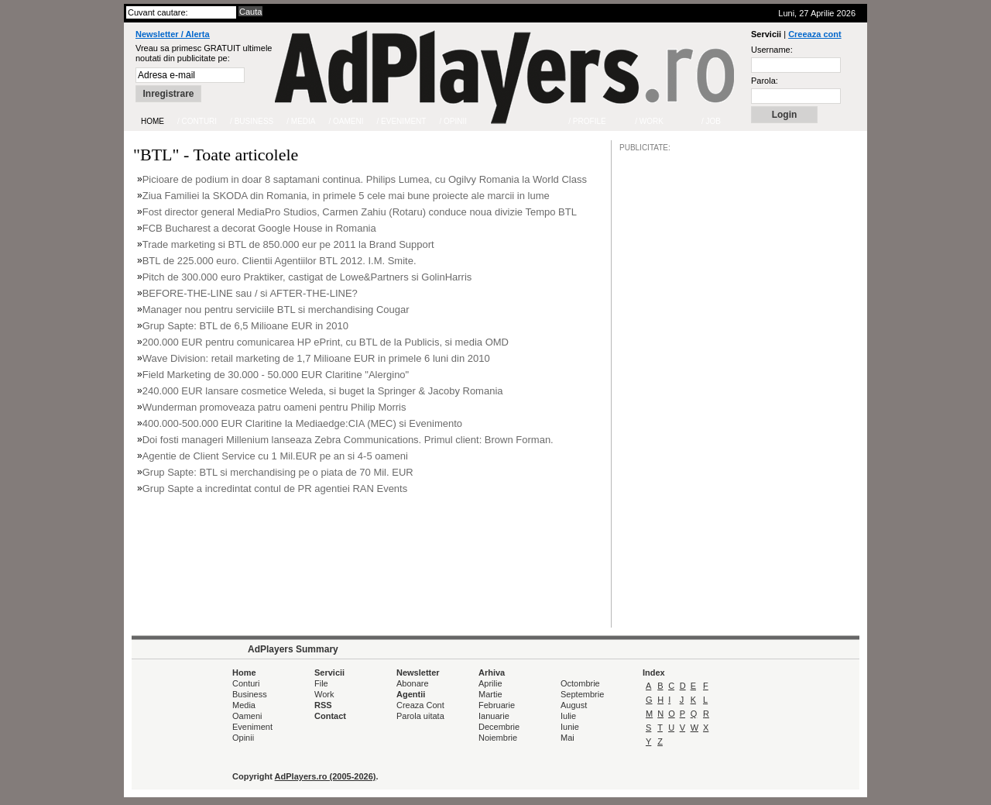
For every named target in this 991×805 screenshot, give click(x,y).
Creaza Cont (420, 705)
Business (249, 694)
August (574, 705)
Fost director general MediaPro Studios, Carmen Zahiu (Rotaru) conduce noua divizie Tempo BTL (359, 212)
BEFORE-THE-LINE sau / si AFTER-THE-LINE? (250, 293)
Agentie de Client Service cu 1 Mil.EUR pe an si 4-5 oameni (275, 456)
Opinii (243, 737)
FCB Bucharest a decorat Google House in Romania (259, 228)
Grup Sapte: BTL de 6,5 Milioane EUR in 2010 (245, 326)
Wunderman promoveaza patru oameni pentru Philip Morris (274, 407)
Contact (330, 716)
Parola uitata (420, 716)
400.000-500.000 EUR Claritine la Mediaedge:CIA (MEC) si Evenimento (302, 423)
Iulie (568, 716)
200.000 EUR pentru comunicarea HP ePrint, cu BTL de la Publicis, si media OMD (325, 342)
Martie (490, 694)
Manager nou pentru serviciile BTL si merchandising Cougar (276, 309)
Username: (772, 49)
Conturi (245, 683)
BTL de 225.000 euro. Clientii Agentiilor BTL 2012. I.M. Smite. (279, 261)
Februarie (496, 705)
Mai (567, 737)
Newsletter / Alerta (172, 34)
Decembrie (499, 726)
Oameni (247, 716)
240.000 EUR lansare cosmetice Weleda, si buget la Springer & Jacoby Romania (322, 391)
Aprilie (490, 683)
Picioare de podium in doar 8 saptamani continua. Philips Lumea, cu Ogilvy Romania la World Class (364, 179)
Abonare (412, 683)
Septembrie (582, 694)
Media (243, 705)
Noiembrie (497, 737)
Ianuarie (493, 716)
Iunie (570, 726)
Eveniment (252, 726)
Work (324, 694)
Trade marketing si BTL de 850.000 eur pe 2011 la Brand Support (288, 244)
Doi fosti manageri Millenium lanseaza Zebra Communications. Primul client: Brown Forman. (348, 440)
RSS (323, 705)
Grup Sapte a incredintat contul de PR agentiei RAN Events (275, 488)
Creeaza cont (814, 34)
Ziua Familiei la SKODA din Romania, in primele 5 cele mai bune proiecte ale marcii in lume (346, 195)
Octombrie (580, 683)
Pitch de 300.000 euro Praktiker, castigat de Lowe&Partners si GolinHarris (307, 277)
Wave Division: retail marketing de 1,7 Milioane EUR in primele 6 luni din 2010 (316, 358)
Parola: (764, 80)
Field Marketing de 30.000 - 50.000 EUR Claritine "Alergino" (276, 374)
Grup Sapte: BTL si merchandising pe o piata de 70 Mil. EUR (277, 472)
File (321, 683)
